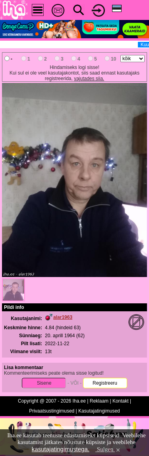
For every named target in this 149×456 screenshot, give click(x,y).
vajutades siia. (89, 78)
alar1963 (62, 317)
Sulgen (108, 449)
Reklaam (99, 401)
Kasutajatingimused (99, 411)
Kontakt (120, 401)
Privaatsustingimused (51, 411)
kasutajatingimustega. (60, 449)
